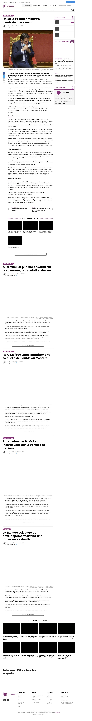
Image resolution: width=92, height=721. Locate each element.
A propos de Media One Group (24, 2)
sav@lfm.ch (58, 712)
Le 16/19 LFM (49, 701)
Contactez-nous (12, 2)
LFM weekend (49, 702)
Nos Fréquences (64, 701)
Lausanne (20, 698)
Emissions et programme (37, 695)
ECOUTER (27, 6)
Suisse (19, 701)
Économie (20, 704)
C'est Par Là (49, 699)
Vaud (19, 699)
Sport (19, 707)
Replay (45, 5)
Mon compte (70, 2)
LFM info (48, 695)
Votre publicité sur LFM (66, 704)
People (62, 699)
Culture (19, 705)
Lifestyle (44, 9)
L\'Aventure (49, 704)
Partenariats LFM (36, 702)
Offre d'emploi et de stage (67, 702)
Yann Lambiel (49, 698)
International (21, 702)
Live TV (53, 5)
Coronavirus (20, 695)
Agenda (62, 698)
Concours (51, 9)
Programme (36, 5)
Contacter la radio (36, 699)
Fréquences (34, 698)
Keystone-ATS (11, 26)
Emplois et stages (36, 701)
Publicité (5, 2)
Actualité (24, 9)
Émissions (32, 9)
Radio (38, 9)
